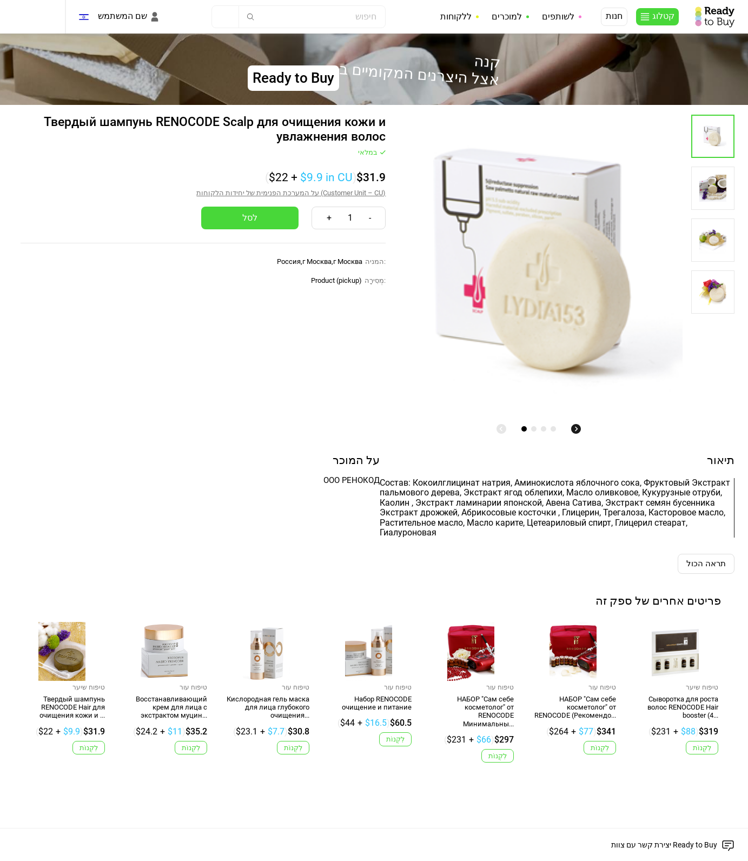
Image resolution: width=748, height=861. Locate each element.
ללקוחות (456, 17)
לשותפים (558, 17)
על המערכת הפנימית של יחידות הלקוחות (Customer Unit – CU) (291, 193)
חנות (614, 16)
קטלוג (663, 16)
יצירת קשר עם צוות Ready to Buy (664, 844)
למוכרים (507, 17)
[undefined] (501, 429)
